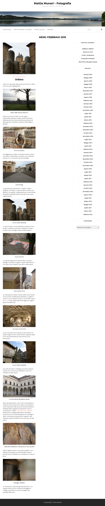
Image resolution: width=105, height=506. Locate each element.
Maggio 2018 (88, 84)
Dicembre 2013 (88, 156)
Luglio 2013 (87, 172)
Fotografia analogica (88, 58)
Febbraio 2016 (87, 100)
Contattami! (7, 29)
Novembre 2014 (88, 130)
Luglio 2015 (87, 113)
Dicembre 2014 (88, 126)
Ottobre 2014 (88, 133)
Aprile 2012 (87, 208)
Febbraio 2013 (87, 182)
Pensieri (50, 29)
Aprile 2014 (87, 146)
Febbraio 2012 (87, 214)
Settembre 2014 (88, 136)
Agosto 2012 (88, 195)
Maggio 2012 (88, 204)
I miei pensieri (47, 502)
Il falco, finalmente (88, 55)
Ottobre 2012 (88, 188)
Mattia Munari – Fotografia (52, 3)
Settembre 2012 (88, 191)
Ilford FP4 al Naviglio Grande (88, 62)
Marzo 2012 (88, 211)
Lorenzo (18, 410)
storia (6, 300)
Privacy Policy (39, 29)
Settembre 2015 (88, 110)
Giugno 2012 (88, 201)
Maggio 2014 (88, 143)
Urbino (19, 79)
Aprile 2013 (87, 178)
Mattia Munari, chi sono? (23, 29)
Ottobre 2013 (88, 162)
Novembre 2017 (88, 91)
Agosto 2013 (88, 169)
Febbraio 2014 (87, 149)
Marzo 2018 (88, 87)
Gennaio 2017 (88, 94)
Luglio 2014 (87, 139)
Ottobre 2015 (88, 107)
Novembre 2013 (88, 159)
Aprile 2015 (87, 117)
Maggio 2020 (88, 78)
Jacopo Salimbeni (27, 410)
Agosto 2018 (88, 81)
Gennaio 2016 (88, 104)
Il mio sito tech (57, 502)
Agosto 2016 (88, 97)
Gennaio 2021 (88, 74)
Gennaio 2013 (88, 185)
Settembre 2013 (88, 165)
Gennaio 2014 (88, 152)
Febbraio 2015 (87, 123)
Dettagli (22, 77)
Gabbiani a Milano (88, 49)
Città (15, 77)
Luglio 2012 (87, 198)
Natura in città (88, 52)
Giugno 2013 (88, 175)
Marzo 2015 (88, 120)
